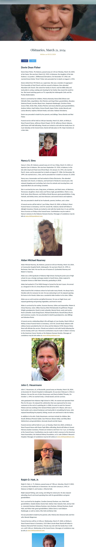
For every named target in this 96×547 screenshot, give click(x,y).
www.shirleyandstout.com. (36, 530)
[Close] (2, 2)
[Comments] (73, 61)
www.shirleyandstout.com (33, 216)
